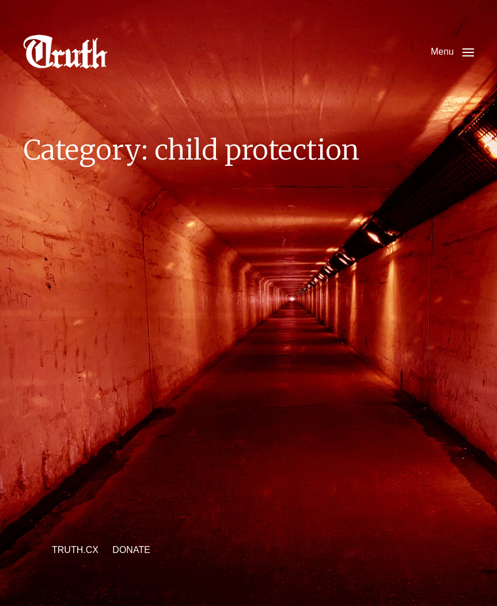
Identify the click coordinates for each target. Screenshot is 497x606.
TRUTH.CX (75, 550)
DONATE (131, 550)
